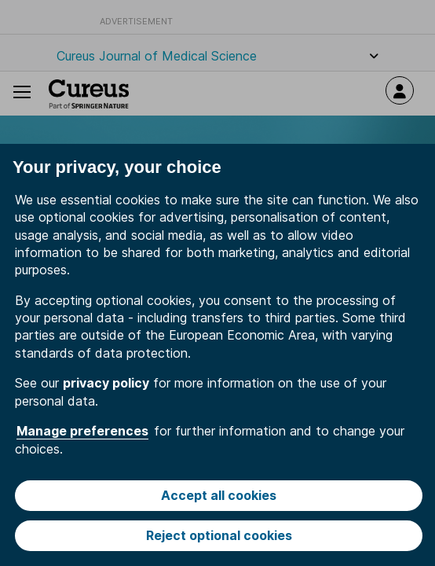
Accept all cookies (218, 495)
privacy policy (106, 383)
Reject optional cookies (219, 535)
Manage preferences (82, 431)
